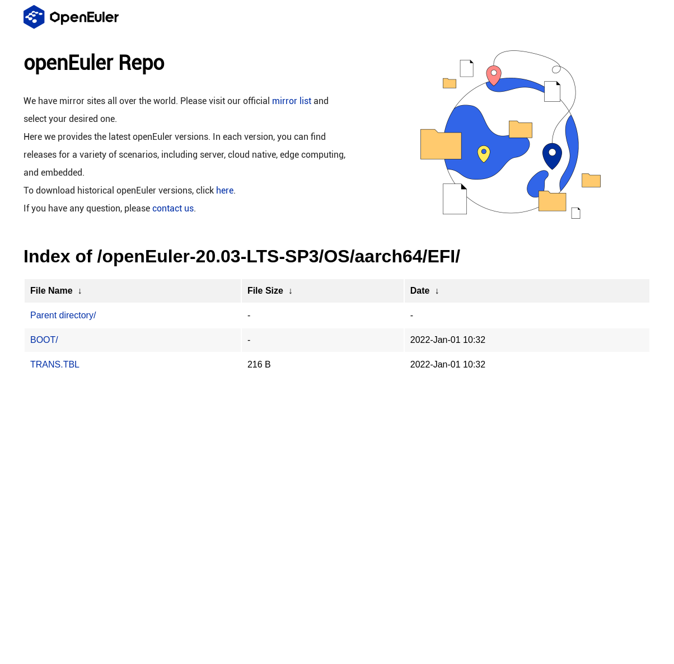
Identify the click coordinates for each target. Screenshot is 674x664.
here (224, 190)
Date (420, 290)
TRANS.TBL (54, 364)
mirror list (291, 101)
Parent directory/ (63, 315)
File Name (51, 290)
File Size (265, 290)
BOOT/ (44, 340)
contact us (173, 208)
